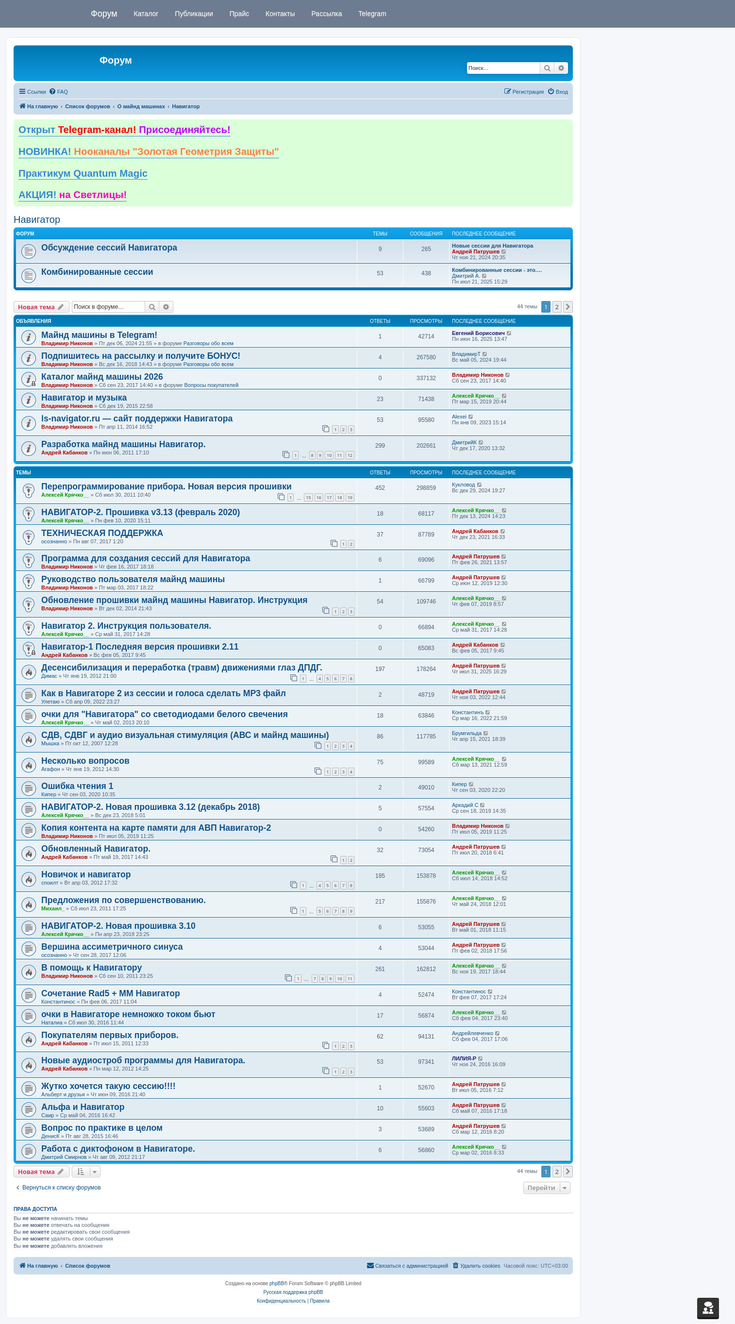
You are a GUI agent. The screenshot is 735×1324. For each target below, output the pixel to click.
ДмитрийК (464, 442)
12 (350, 455)
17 (329, 497)
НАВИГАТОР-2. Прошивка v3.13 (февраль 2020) (140, 512)
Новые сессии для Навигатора (492, 246)
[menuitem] (58, 92)
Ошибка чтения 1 (77, 786)
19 (350, 497)
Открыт (124, 129)
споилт (49, 883)
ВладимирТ (466, 354)
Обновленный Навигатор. (95, 849)
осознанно (54, 541)
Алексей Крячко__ (476, 396)
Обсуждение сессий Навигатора (109, 247)
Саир (47, 1115)
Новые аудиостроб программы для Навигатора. (143, 1060)
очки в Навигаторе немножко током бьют (128, 1014)
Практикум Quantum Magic (83, 173)
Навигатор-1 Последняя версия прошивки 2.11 (140, 647)
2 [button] (557, 306)
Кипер (48, 794)
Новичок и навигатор (86, 874)
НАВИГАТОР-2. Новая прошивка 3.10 (118, 926)
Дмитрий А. (466, 276)
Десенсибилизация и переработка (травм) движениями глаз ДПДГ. (181, 667)
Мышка (50, 743)
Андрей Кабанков (64, 452)
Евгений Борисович (478, 333)
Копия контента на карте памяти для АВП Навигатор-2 (156, 828)
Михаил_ (53, 908)
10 (329, 455)
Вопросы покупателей (211, 385)
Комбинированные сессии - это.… (497, 270)
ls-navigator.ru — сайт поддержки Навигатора (137, 418)
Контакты (279, 13)
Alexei (459, 416)
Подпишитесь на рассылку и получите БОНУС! (140, 356)
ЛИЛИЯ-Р (464, 1058)
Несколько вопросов (85, 761)
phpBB (276, 1283)
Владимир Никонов (67, 343)
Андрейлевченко (472, 1033)
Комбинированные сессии (97, 272)
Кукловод (463, 484)
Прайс (238, 13)
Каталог (145, 13)
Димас (49, 676)
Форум (104, 13)
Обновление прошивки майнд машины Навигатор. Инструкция (174, 600)
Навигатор (37, 219)
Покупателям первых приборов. (110, 1035)
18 (339, 497)
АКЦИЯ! (72, 194)
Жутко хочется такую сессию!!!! (108, 1086)
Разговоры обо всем (209, 343)
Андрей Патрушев (476, 251)
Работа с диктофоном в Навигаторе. (118, 1149)
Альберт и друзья (63, 1094)
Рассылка (326, 13)
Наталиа (52, 1022)
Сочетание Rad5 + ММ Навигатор (110, 993)
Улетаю (50, 701)
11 (339, 455)
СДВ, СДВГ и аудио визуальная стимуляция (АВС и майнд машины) (185, 735)
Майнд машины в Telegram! (99, 335)
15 (308, 497)
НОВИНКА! (148, 151)
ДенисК (50, 1136)
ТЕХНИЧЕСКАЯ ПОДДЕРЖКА (102, 533)
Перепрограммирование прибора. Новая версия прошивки (166, 486)
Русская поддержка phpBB (293, 1292)
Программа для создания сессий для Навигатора (145, 558)
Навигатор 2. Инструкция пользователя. (126, 626)
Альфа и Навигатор (83, 1107)
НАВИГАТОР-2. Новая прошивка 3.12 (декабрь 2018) (150, 807)
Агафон (50, 769)
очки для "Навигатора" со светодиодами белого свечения (164, 714)
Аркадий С (465, 805)
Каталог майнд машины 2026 (102, 377)
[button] (568, 307)
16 (319, 497)
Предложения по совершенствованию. (123, 900)
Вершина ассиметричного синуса (112, 947)
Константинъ (468, 712)
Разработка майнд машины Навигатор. (123, 444)
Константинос (58, 1002)
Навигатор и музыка (84, 397)
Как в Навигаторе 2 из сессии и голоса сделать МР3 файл (163, 693)
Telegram (371, 13)
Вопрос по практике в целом (102, 1128)
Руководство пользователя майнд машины (133, 579)
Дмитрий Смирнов (63, 1157)
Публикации (193, 13)
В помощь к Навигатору (91, 967)
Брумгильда (467, 733)
